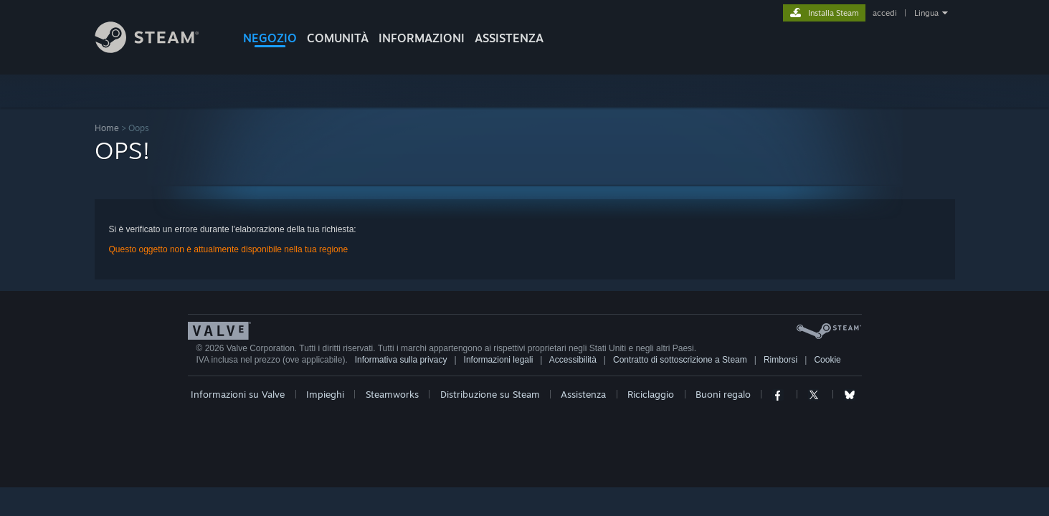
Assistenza (583, 394)
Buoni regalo (723, 394)
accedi (885, 13)
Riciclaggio (650, 394)
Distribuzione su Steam (490, 394)
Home (107, 128)
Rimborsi (780, 360)
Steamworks (392, 394)
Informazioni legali (498, 360)
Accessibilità (573, 360)
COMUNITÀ (338, 38)
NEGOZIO (270, 38)
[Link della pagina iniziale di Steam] (158, 49)
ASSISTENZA (509, 38)
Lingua (926, 13)
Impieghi (325, 394)
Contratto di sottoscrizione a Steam (680, 360)
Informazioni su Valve (238, 394)
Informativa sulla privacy (401, 360)
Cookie (827, 360)
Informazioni (422, 38)
